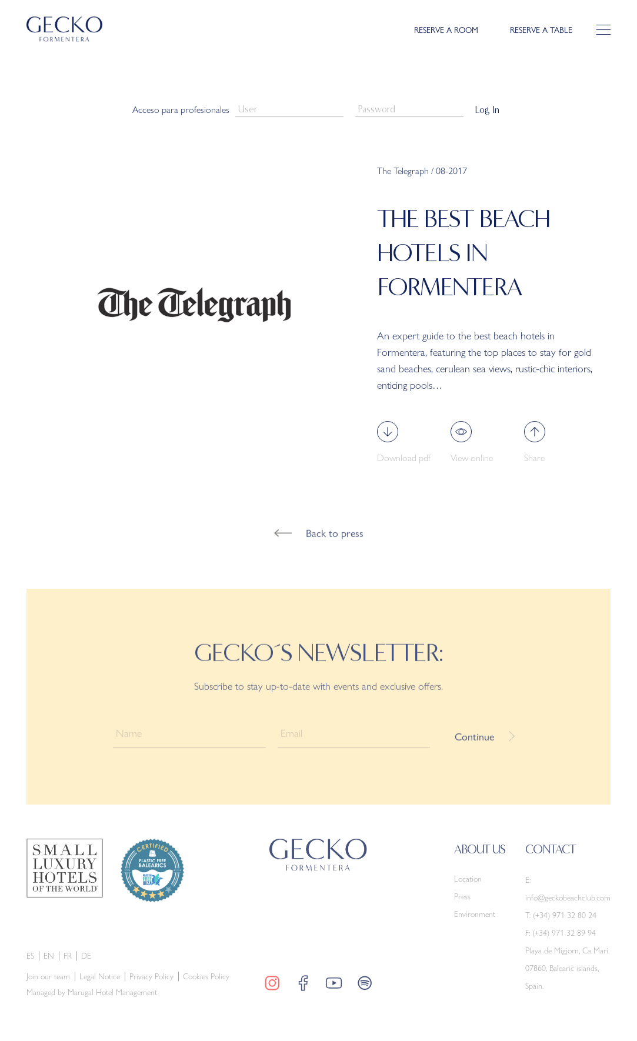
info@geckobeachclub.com (568, 903)
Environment (474, 920)
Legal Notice (99, 982)
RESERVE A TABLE (541, 35)
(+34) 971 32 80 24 (564, 921)
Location (468, 884)
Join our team (48, 982)
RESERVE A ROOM (446, 35)
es (30, 962)
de (86, 962)
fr (68, 962)
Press (462, 902)
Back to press (334, 572)
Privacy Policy (151, 982)
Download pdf (404, 463)
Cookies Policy (206, 982)
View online (472, 463)
